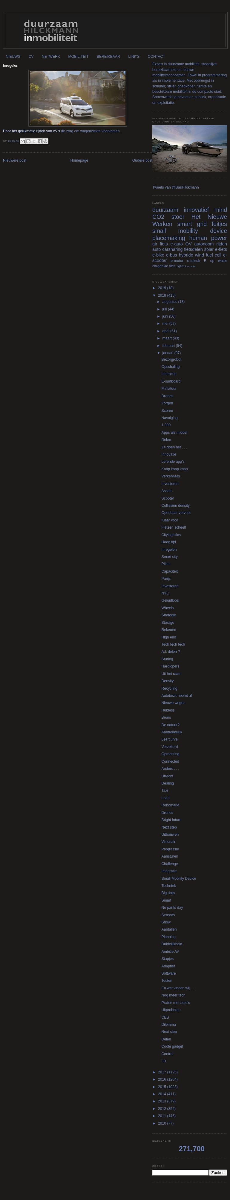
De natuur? (171, 725)
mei (165, 323)
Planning (169, 937)
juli (165, 309)
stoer (177, 216)
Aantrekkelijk (172, 732)
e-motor (177, 261)
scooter (192, 266)
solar (209, 249)
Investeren (170, 484)
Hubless (168, 710)
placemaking (168, 238)
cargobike (160, 266)
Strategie (169, 615)
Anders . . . (170, 769)
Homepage (79, 160)
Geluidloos (170, 600)
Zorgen (167, 403)
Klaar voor (170, 520)
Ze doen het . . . (174, 447)
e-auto (176, 244)
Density (168, 681)
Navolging (170, 418)
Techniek (169, 886)
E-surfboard (171, 381)
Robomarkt (171, 805)
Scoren (167, 411)
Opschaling (171, 367)
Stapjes (168, 959)
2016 (162, 1079)
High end (169, 637)
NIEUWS (13, 56)
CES (165, 1017)
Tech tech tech (173, 644)
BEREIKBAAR (108, 56)
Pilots (166, 564)
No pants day (172, 907)
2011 (162, 1116)
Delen (166, 440)
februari (169, 346)
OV (188, 244)
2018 (162, 295)
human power (208, 238)
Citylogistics (171, 535)
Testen (167, 980)
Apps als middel (174, 432)
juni (165, 316)
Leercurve (170, 739)
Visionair (169, 842)
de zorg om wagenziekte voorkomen (90, 131)
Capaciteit (170, 571)
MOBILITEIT (78, 56)
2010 (162, 1123)
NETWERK (51, 56)
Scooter (168, 498)
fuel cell (213, 255)
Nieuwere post (14, 160)
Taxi (165, 790)
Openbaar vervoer (176, 513)
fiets (164, 244)
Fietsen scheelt (174, 527)
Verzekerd (170, 747)
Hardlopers (171, 666)
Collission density (176, 505)
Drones (167, 396)
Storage (168, 623)
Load (166, 798)
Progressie (170, 849)
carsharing (172, 249)
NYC (165, 593)
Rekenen (169, 630)
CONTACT (156, 56)
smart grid (192, 224)
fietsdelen (193, 249)
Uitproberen (171, 1010)
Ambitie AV (170, 951)
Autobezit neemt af (177, 696)
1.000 (166, 425)
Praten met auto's (176, 1003)
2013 (162, 1101)
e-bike (158, 255)
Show (166, 922)
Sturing (167, 659)
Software (169, 973)
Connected (170, 761)
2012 (162, 1109)
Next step (169, 827)
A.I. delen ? (171, 652)
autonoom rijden (210, 244)
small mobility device (189, 230)
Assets (167, 491)
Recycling (169, 688)
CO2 (158, 216)
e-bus (171, 255)
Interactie (169, 374)
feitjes (219, 224)
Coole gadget (172, 1046)
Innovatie (169, 454)
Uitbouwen (170, 834)
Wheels (168, 608)
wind (199, 255)
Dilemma (169, 1024)
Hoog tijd (169, 542)
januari (168, 353)
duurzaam (165, 210)
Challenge (170, 864)
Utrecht (167, 776)
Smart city (170, 557)
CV (31, 56)
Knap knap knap (175, 469)
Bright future (172, 820)
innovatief (196, 210)
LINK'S (133, 56)
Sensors (168, 915)
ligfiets (181, 266)
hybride (186, 255)
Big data (168, 893)
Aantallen (169, 929)
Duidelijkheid (172, 944)
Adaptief (168, 966)
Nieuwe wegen (173, 703)
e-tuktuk (193, 261)
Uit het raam (172, 674)
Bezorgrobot (172, 359)
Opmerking (171, 754)
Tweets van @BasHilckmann (175, 187)
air (154, 244)
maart (167, 338)
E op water (215, 261)
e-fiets (221, 249)
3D (164, 1061)
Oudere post (142, 160)
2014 (162, 1094)
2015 (162, 1087)
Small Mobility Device (179, 878)
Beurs (166, 717)
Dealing (168, 783)
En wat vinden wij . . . (179, 988)
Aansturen (170, 856)
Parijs (166, 579)
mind (220, 210)
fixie (172, 266)
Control (167, 1054)
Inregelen (169, 549)
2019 (162, 288)
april (166, 331)
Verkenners (171, 476)
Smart (166, 900)
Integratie (169, 871)
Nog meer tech (173, 995)
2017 (162, 1072)
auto (156, 249)
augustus (170, 302)
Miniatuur (169, 388)
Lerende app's (173, 461)
